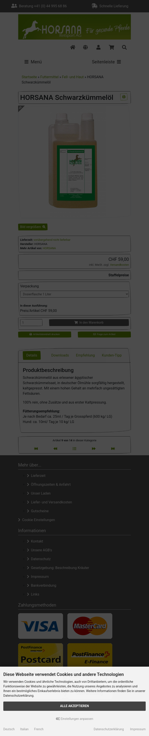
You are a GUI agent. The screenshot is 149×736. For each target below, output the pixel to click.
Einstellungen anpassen (74, 719)
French (38, 729)
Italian (24, 729)
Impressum (138, 729)
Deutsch (9, 729)
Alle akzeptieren (74, 706)
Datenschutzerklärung (109, 729)
